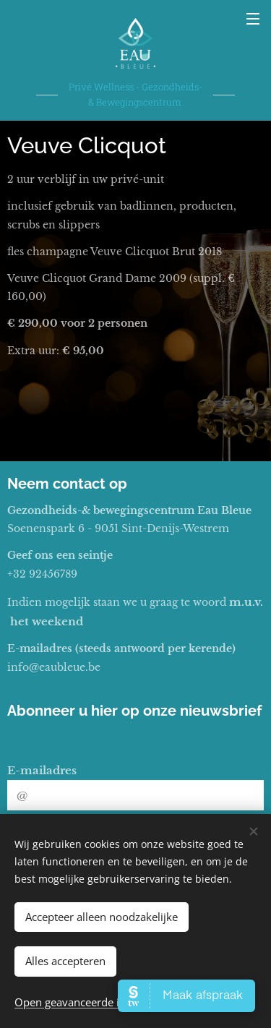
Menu (252, 19)
